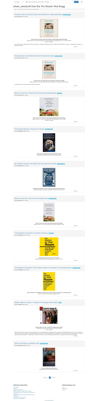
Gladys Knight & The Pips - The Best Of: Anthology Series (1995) (36, 302)
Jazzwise (15, 388)
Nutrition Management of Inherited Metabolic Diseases (23, 394)
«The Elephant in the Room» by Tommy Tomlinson (31, 233)
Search (76, 1)
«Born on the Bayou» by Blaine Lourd (26, 343)
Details (75, 46)
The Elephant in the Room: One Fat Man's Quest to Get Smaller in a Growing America (43, 268)
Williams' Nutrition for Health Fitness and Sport (22, 391)
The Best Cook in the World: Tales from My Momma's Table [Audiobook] (38, 14)
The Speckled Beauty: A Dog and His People (29, 129)
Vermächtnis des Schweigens (19, 398)
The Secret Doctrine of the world (19, 397)
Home (15, 9)
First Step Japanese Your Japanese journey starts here (24, 392)
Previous (45, 377)
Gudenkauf (15, 396)
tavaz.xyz (51, 400)
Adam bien (15, 393)
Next (54, 377)
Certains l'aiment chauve (18, 389)
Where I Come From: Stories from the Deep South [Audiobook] (35, 93)
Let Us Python (16, 387)
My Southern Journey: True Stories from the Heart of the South (35, 163)
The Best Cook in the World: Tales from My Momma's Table (34, 56)
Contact (63, 389)
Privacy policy (65, 388)
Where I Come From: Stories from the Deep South (31, 198)
